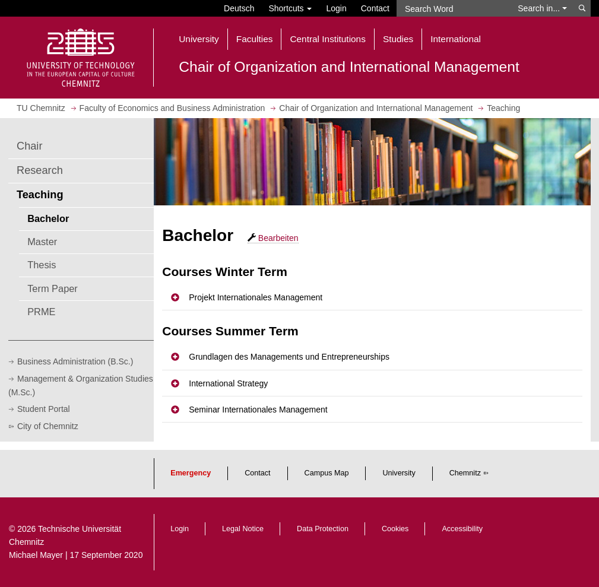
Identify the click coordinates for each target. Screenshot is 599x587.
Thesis (41, 264)
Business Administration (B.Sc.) (75, 361)
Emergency (190, 473)
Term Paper (52, 288)
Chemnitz (465, 473)
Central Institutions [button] (327, 39)
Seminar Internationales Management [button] (258, 409)
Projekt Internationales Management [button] (255, 297)
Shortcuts (290, 8)
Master (42, 241)
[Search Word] (454, 8)
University (398, 473)
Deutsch (239, 8)
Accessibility (462, 529)
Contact (375, 8)
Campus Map (327, 473)
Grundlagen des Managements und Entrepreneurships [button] (289, 356)
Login (336, 8)
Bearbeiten (273, 238)
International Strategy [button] (228, 383)
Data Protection (322, 529)
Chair (29, 146)
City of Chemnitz (47, 426)
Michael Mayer (36, 555)
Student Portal (43, 409)
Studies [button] (398, 39)
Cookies (395, 529)
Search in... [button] (542, 8)
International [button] (455, 39)
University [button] (199, 39)
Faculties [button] (254, 39)
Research (40, 170)
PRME (41, 311)
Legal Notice (243, 529)
